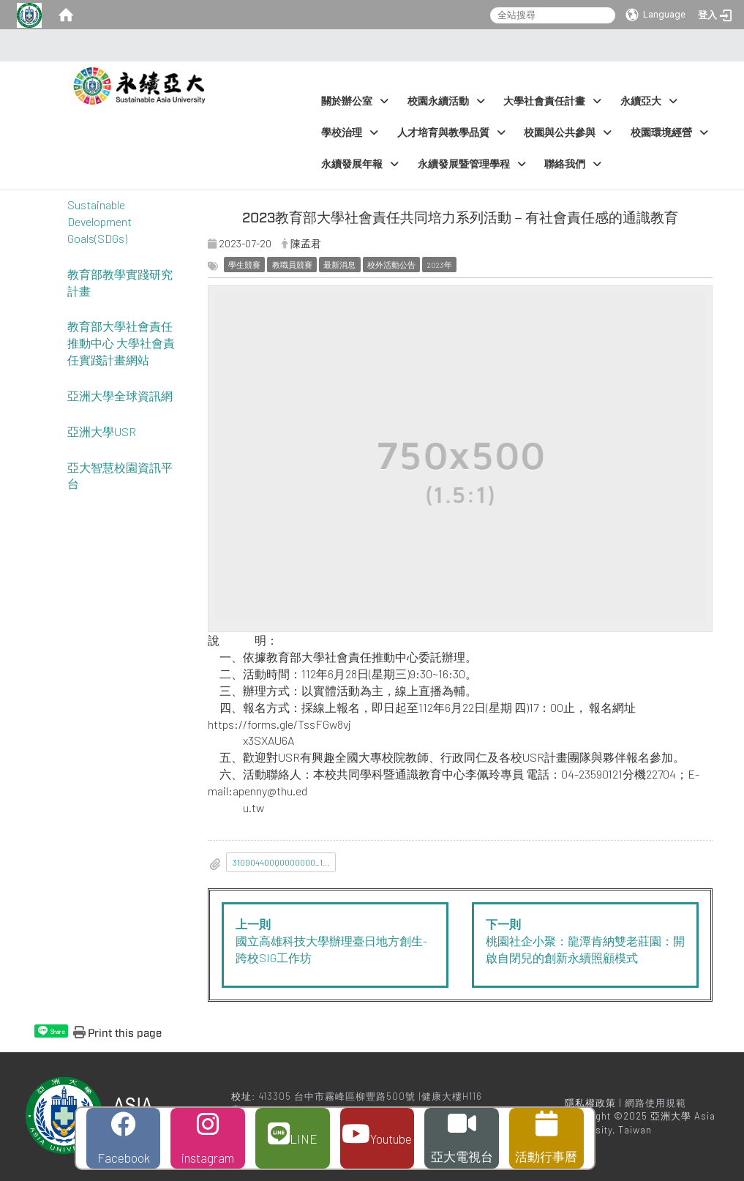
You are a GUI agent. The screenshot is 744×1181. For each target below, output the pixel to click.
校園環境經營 (669, 133)
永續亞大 (648, 101)
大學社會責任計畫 (552, 101)
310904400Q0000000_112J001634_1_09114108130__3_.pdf (285, 862)
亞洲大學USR (101, 431)
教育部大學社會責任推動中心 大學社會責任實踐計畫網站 (121, 343)
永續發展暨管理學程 (472, 164)
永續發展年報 (360, 164)
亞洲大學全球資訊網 (120, 395)
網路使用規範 (655, 1103)
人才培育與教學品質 (451, 133)
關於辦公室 (354, 101)
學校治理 (349, 133)
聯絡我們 (572, 164)
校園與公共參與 (568, 133)
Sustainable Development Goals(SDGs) (99, 221)
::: (367, 45)
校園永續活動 (446, 101)
